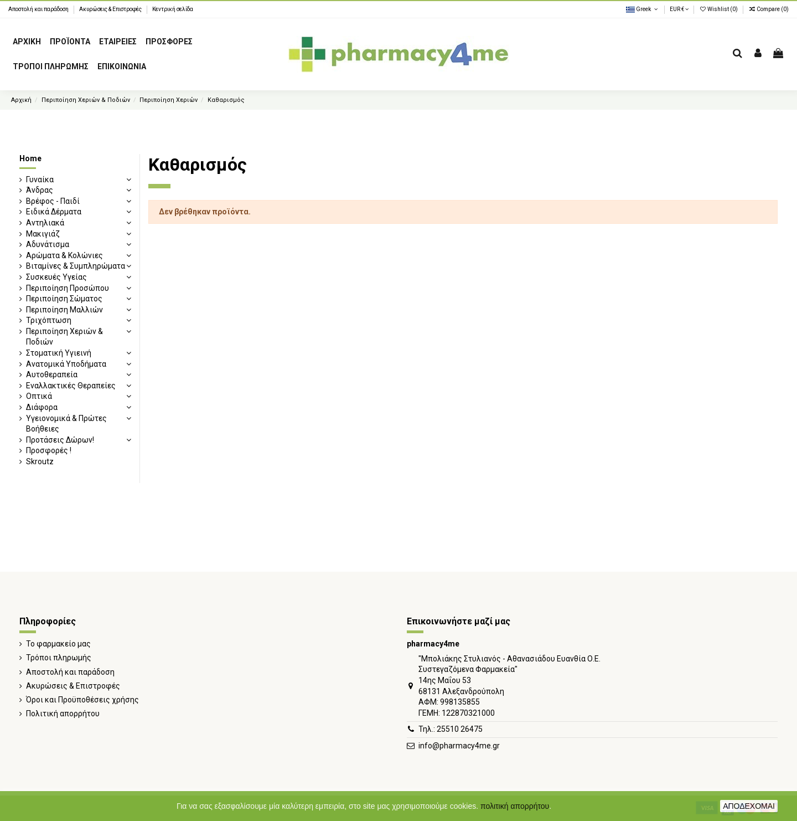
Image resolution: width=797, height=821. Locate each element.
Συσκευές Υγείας (56, 277)
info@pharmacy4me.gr (459, 745)
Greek (642, 9)
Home (30, 158)
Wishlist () (719, 9)
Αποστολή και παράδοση (39, 9)
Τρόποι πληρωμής (58, 657)
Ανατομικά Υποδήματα (66, 364)
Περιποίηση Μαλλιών (64, 309)
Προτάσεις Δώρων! (60, 439)
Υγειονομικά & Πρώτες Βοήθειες (66, 424)
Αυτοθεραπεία (51, 374)
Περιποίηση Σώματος (64, 298)
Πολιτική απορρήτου (63, 713)
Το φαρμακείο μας (58, 643)
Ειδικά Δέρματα (53, 211)
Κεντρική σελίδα (172, 9)
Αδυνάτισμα (47, 244)
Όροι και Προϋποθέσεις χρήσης (82, 699)
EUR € (679, 9)
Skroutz (40, 461)
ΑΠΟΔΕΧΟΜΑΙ (749, 806)
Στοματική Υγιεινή (58, 352)
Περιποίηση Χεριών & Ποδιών (64, 337)
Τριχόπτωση (48, 320)
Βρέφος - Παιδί (53, 201)
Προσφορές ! (48, 450)
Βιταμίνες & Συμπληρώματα (75, 265)
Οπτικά (39, 396)
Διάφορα (42, 407)
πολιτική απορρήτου (514, 806)
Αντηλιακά (45, 222)
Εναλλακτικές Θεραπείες (71, 385)
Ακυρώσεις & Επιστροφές (111, 9)
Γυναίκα (40, 179)
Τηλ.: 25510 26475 (450, 729)
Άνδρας (39, 190)
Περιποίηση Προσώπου (67, 288)
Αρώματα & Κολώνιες (64, 255)
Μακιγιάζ (43, 233)
